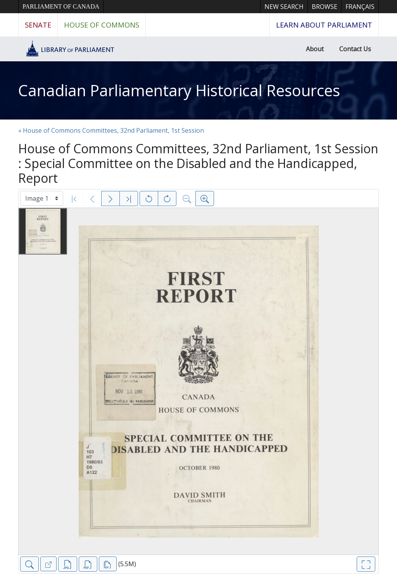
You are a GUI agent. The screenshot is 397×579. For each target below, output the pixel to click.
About (315, 49)
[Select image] (41, 198)
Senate (38, 24)
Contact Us (355, 49)
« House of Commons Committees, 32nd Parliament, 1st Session (111, 130)
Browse (324, 6)
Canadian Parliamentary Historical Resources (179, 90)
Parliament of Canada (60, 6)
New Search (284, 6)
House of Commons (101, 24)
